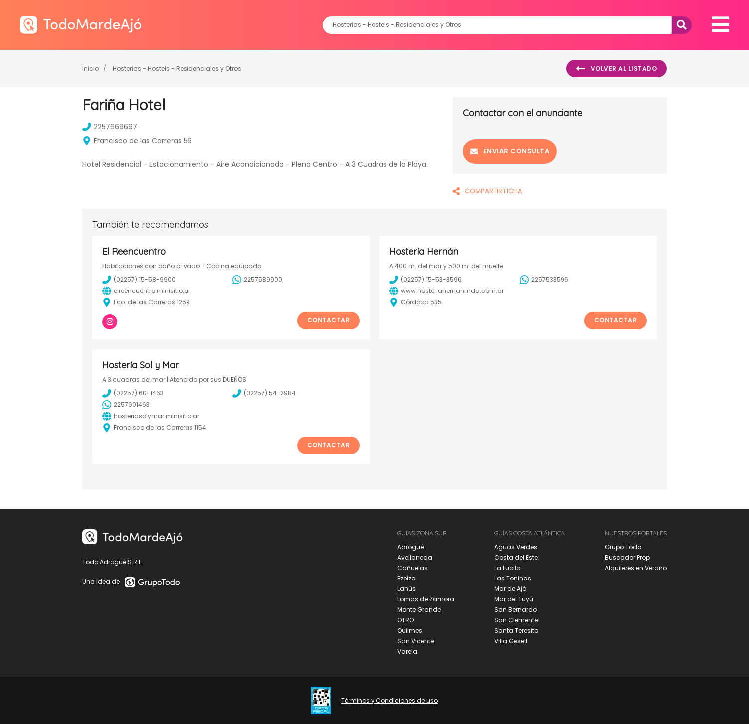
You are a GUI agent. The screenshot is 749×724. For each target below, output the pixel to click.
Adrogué (410, 547)
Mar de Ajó (510, 588)
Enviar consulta (509, 151)
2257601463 (126, 404)
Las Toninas (512, 578)
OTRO (405, 620)
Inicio (90, 68)
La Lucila (507, 568)
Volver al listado (616, 69)
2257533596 (544, 279)
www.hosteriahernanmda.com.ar (446, 291)
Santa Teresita (516, 630)
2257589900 (257, 279)
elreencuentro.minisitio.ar (146, 291)
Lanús (406, 588)
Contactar (328, 320)
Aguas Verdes (515, 547)
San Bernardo (515, 609)
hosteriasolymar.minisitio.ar (150, 416)
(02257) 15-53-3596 (425, 279)
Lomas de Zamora (425, 599)
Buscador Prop (627, 557)
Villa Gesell (510, 641)
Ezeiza (406, 578)
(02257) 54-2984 (264, 393)
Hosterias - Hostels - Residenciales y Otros (177, 68)
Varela (407, 651)
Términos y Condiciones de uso (389, 701)
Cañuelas (412, 568)
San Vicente (415, 641)
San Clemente (516, 620)
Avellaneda (414, 557)
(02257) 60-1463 (133, 393)
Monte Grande (419, 609)
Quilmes (409, 630)
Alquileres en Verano (636, 568)
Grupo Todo (623, 547)
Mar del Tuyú (513, 599)
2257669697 (109, 126)
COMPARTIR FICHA (487, 191)
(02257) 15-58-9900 (139, 279)
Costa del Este (516, 557)
